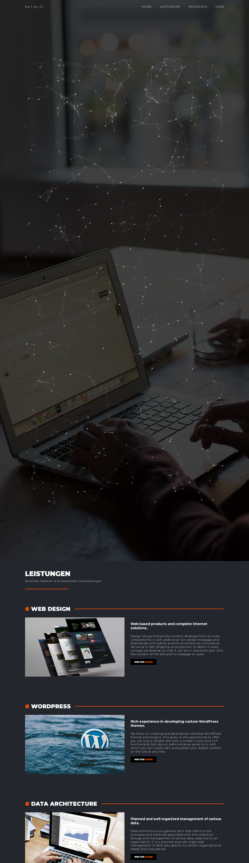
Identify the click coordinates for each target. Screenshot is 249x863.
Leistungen (170, 6)
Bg (35, 6)
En (41, 6)
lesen (143, 662)
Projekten (197, 6)
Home (147, 6)
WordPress (51, 706)
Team (219, 6)
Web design (50, 609)
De (27, 6)
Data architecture (64, 803)
